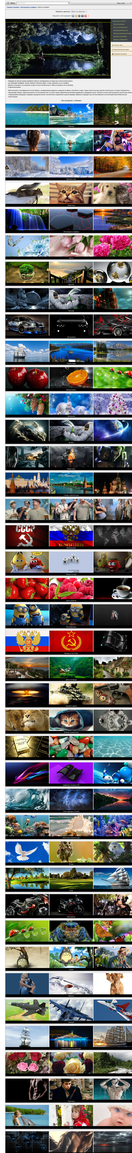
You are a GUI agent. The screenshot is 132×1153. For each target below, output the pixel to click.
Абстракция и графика (28, 7)
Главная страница (13, 7)
